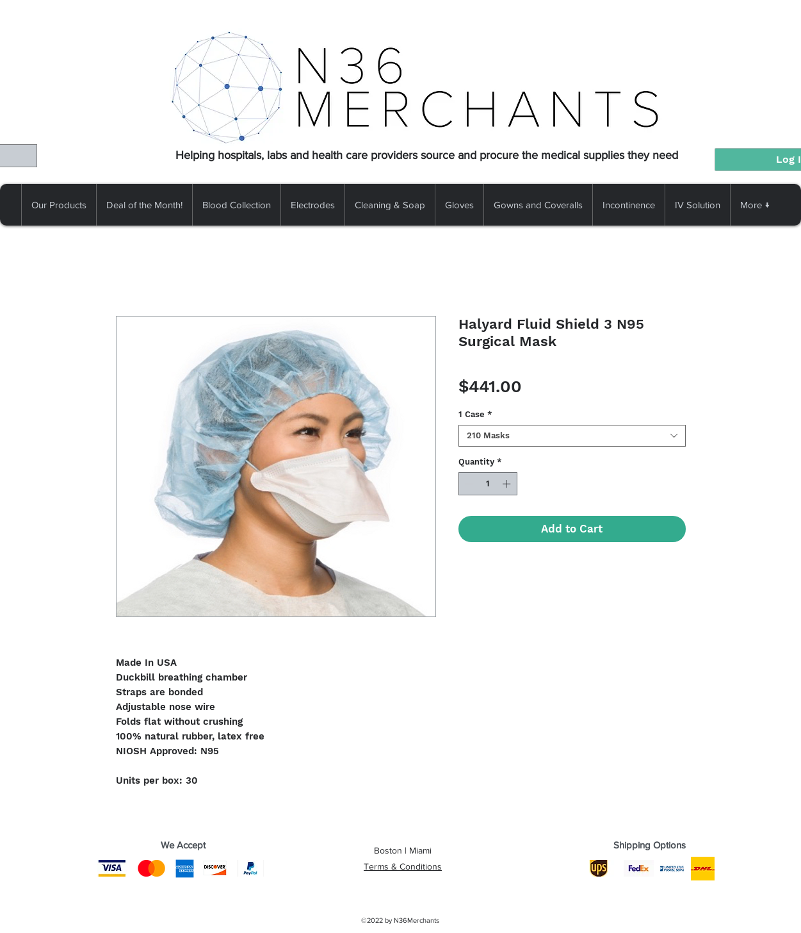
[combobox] (572, 436)
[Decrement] (468, 484)
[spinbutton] (487, 484)
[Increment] (507, 484)
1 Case (475, 414)
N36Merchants (416, 920)
